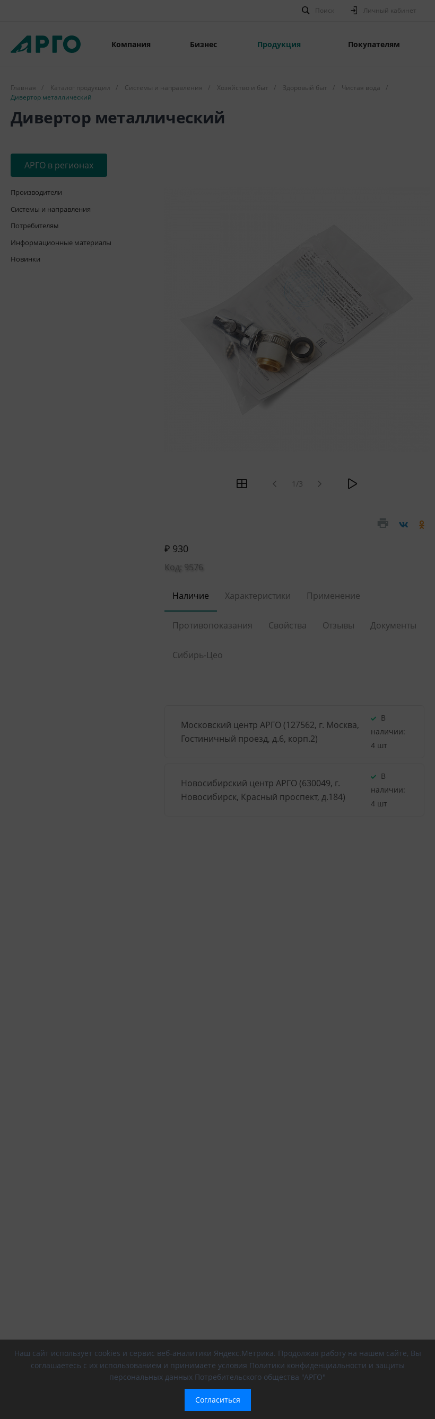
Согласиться (217, 1400)
